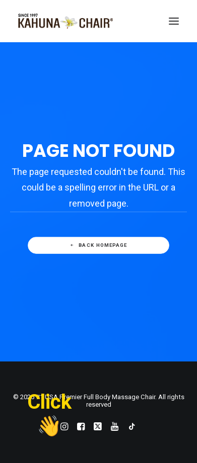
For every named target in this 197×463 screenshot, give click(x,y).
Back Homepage (98, 245)
